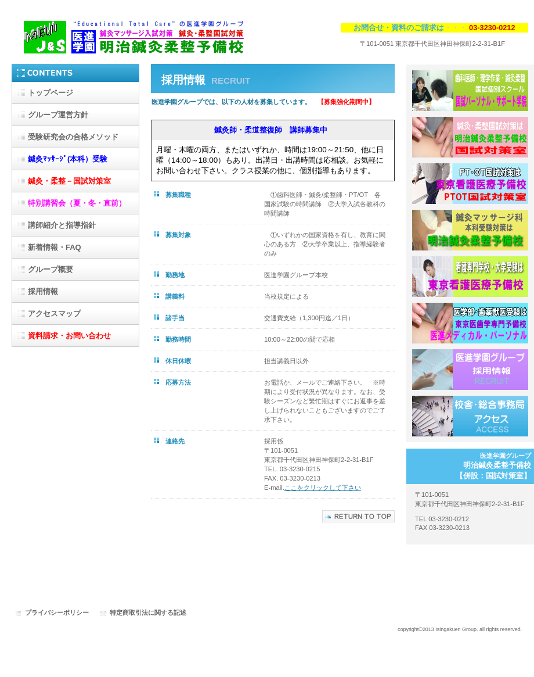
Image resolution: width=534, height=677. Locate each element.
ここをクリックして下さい (322, 487)
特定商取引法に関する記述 (148, 612)
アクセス (470, 416)
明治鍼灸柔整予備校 (470, 230)
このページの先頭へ (358, 516)
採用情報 (470, 369)
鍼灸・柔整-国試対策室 (470, 137)
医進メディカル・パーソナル (470, 323)
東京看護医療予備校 (470, 276)
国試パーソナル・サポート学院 (470, 90)
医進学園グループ (128, 33)
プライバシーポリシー (57, 612)
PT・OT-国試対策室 (470, 183)
